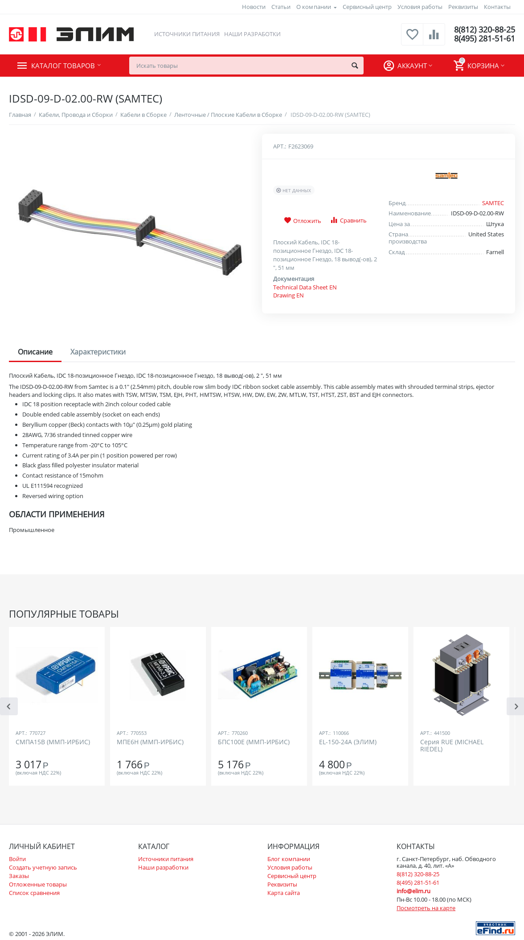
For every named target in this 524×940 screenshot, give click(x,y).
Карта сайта (283, 893)
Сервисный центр (367, 7)
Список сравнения (34, 893)
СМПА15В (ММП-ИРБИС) (53, 742)
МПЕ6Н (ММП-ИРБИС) (150, 742)
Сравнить (348, 220)
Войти (17, 859)
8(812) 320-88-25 (484, 29)
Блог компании (288, 859)
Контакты (497, 7)
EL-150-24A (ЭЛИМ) (348, 742)
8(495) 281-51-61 (484, 38)
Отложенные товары (38, 884)
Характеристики (98, 352)
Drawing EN (288, 295)
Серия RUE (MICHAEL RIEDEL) (451, 745)
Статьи (281, 7)
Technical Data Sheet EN (305, 287)
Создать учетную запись (43, 867)
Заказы (19, 876)
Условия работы (419, 7)
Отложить (302, 221)
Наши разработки (252, 34)
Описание (35, 352)
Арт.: (279, 146)
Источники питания (187, 34)
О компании (313, 7)
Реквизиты (463, 7)
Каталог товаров (63, 65)
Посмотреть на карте (426, 908)
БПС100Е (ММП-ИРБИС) (254, 742)
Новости (254, 7)
